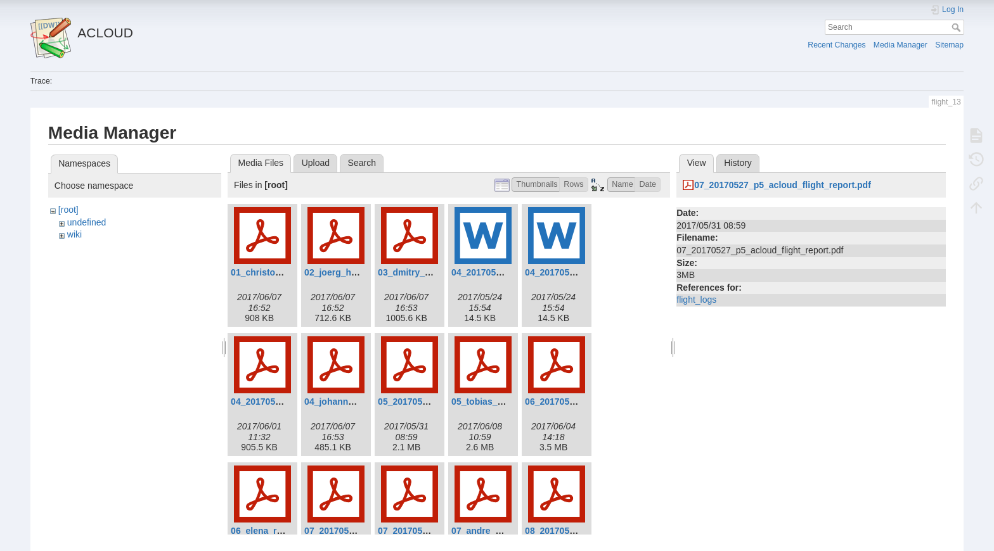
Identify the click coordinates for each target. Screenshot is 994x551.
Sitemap (949, 45)
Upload (316, 163)
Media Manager (900, 45)
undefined (86, 222)
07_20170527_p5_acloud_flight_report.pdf (782, 185)
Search (958, 27)
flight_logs (696, 299)
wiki (74, 234)
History (738, 163)
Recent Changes (836, 45)
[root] (68, 210)
